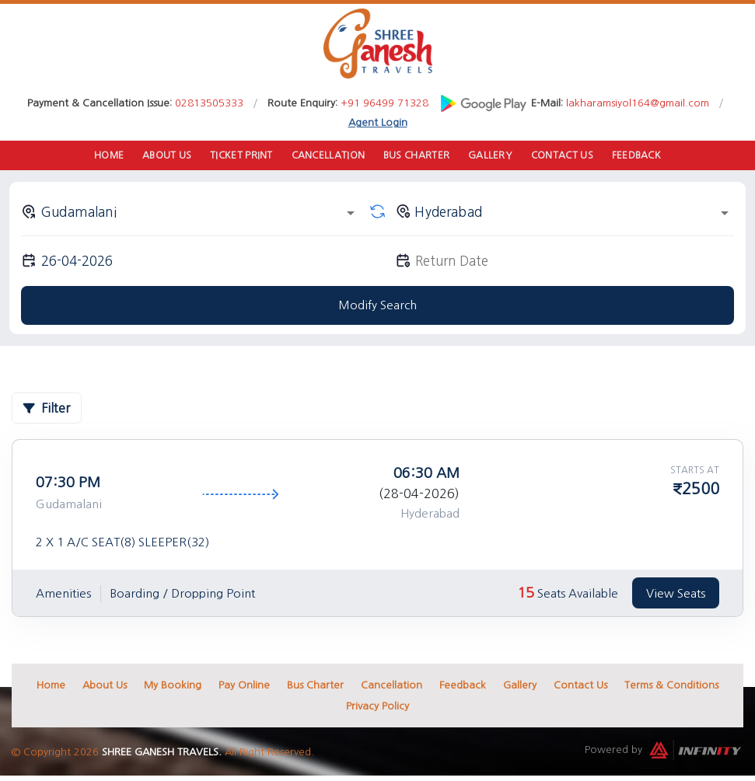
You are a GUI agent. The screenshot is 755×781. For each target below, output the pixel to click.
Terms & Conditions (671, 687)
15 (525, 594)
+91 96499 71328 (384, 103)
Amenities (63, 594)
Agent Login (377, 122)
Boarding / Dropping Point (182, 594)
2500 (700, 490)
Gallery (491, 156)
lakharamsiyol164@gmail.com (637, 103)
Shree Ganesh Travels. (162, 753)
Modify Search (377, 306)
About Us (166, 156)
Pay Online (244, 687)
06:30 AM (426, 475)
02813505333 (209, 103)
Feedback (638, 156)
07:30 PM (68, 484)
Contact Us (563, 156)
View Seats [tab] (675, 594)
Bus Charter (417, 156)
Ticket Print (241, 156)
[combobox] (190, 213)
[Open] (351, 214)
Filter (46, 409)
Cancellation (328, 156)
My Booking (172, 687)
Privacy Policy (377, 708)
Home (107, 156)
